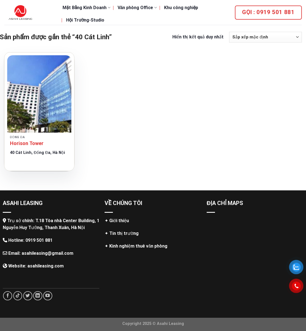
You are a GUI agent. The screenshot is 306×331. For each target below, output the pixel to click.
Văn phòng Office (137, 7)
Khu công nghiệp (181, 7)
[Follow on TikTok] (17, 295)
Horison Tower (26, 143)
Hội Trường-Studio (85, 20)
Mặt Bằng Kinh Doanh (86, 7)
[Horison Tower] (39, 94)
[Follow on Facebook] (7, 295)
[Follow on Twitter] (27, 295)
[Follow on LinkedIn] (37, 295)
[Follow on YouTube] (47, 295)
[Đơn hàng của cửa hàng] (265, 37)
